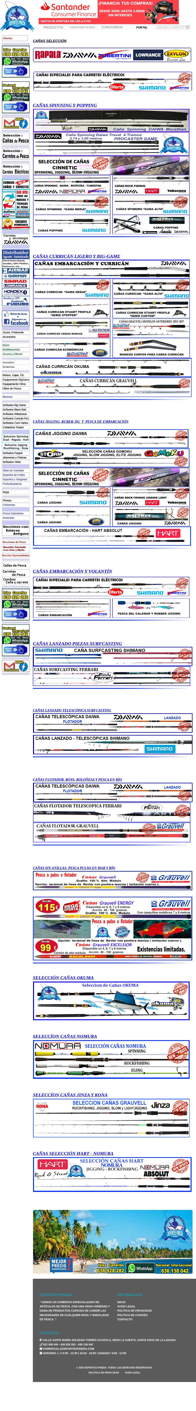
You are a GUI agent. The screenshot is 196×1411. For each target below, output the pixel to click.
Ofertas (7, 38)
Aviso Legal (126, 1306)
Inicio (121, 1302)
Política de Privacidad (134, 1310)
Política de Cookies (132, 1315)
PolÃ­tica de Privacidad (104, 1372)
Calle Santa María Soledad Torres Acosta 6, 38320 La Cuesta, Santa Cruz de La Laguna (109, 1340)
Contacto (124, 1319)
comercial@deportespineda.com (68, 1348)
